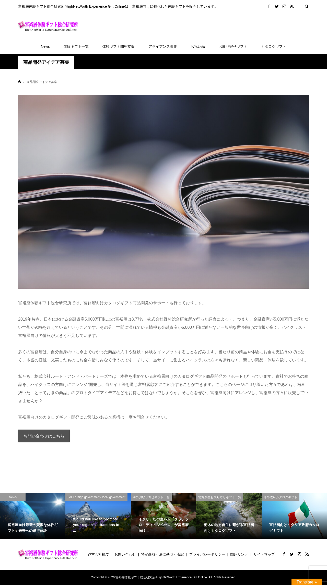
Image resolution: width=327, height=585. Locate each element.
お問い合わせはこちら (44, 436)
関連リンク (239, 554)
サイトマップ (264, 554)
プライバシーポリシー (207, 554)
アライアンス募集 (162, 46)
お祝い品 (198, 46)
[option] (32, 516)
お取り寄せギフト (233, 46)
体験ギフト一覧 (76, 46)
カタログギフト (273, 46)
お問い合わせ (125, 554)
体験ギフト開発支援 (118, 46)
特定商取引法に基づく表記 (162, 554)
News (45, 46)
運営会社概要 (98, 554)
